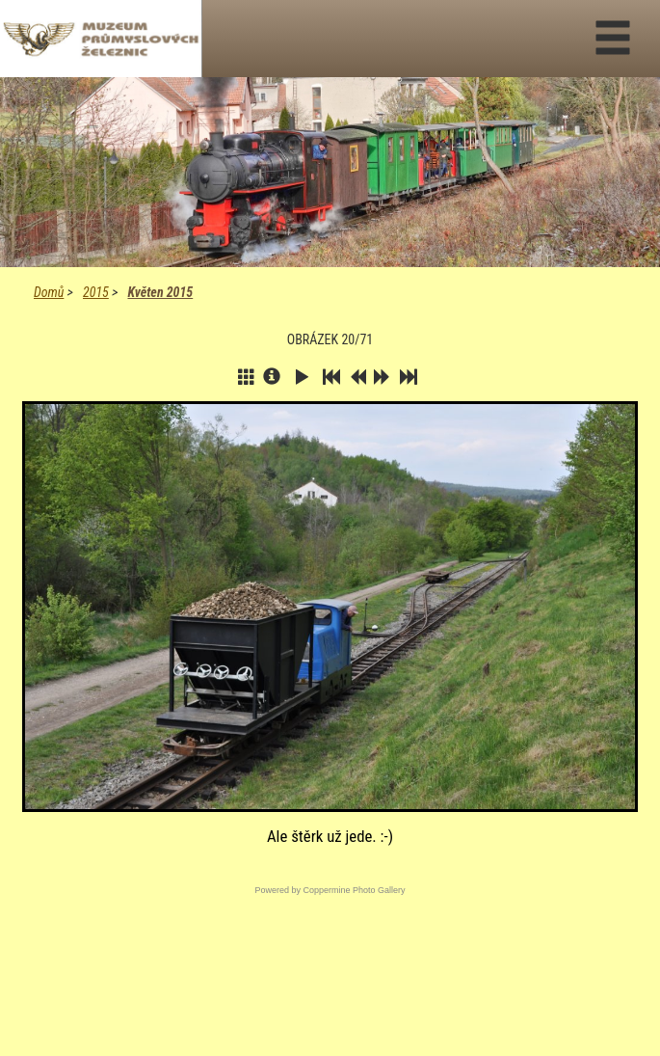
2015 (96, 292)
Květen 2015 (160, 292)
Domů (49, 292)
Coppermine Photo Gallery (354, 890)
